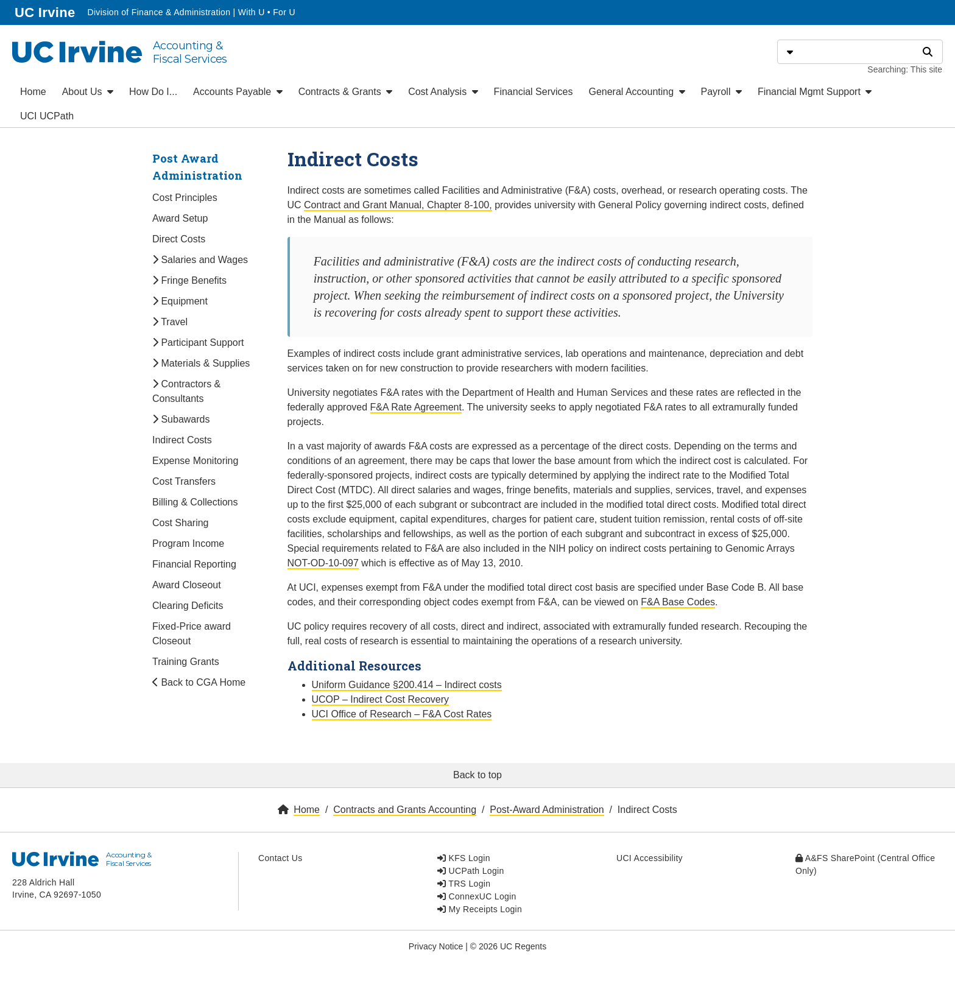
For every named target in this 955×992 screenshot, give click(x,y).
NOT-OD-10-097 (323, 563)
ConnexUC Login (476, 896)
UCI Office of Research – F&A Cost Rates (402, 714)
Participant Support (198, 342)
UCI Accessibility (649, 858)
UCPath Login (470, 871)
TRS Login (463, 883)
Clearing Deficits (187, 605)
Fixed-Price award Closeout (191, 633)
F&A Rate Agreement (416, 407)
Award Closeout (186, 585)
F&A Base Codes (678, 602)
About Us (87, 91)
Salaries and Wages (200, 260)
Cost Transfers (184, 481)
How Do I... (153, 91)
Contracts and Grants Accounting (404, 809)
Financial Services (533, 91)
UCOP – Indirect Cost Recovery (380, 699)
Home (33, 91)
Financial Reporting (194, 564)
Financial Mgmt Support (815, 91)
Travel (170, 322)
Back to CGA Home (198, 682)
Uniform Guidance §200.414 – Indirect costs (407, 685)
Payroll (721, 91)
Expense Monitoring (195, 461)
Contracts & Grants (345, 91)
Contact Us (280, 858)
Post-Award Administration (547, 809)
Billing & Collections (195, 502)
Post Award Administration (197, 167)
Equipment (180, 301)
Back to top (477, 775)
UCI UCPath (47, 116)
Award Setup (180, 218)
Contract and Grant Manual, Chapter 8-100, (398, 205)
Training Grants (185, 661)
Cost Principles (184, 197)
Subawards (181, 419)
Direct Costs (178, 239)
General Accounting (636, 91)
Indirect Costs (182, 440)
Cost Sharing (180, 523)
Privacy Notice (436, 946)
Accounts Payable (238, 91)
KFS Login (463, 858)
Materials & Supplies (201, 363)
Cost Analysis (442, 91)
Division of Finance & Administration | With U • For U (191, 12)
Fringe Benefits (189, 280)
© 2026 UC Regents (508, 946)
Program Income (188, 543)
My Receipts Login (479, 909)
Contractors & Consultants (186, 391)
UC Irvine (46, 11)
